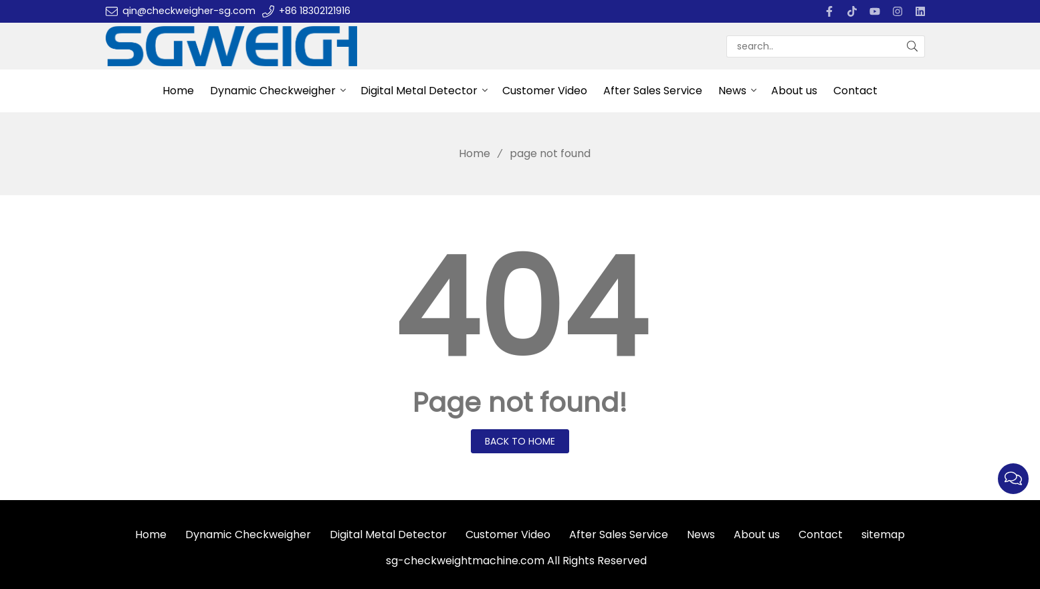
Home (178, 90)
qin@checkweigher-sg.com (188, 10)
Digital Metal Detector (419, 90)
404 (520, 308)
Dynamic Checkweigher (273, 90)
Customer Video (544, 90)
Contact (855, 90)
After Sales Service (652, 90)
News (732, 90)
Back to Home (520, 441)
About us (794, 90)
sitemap (883, 534)
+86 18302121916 (314, 10)
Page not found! (520, 402)
